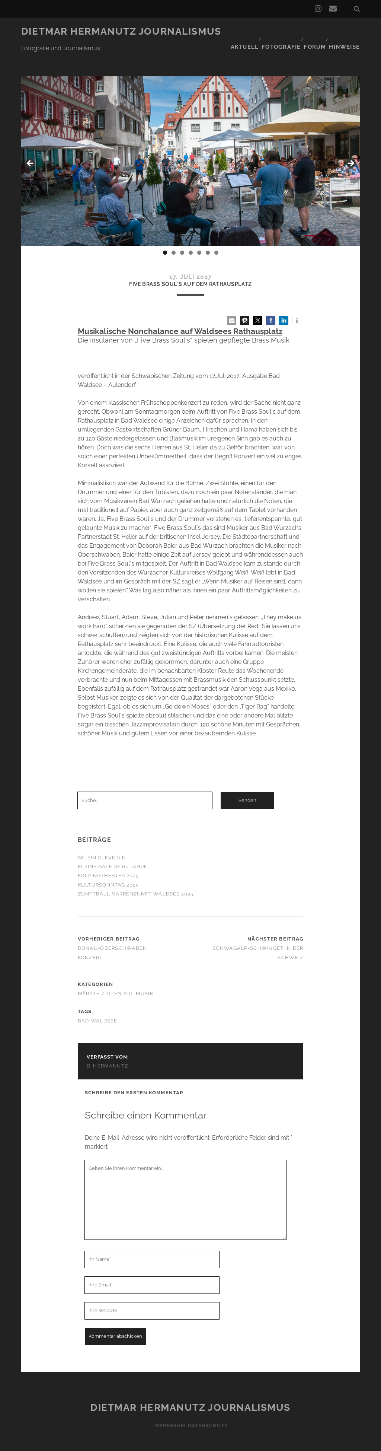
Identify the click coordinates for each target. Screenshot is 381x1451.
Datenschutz (210, 1403)
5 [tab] (199, 230)
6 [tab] (208, 230)
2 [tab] (174, 230)
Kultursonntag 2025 (108, 862)
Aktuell (239, 31)
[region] (190, 143)
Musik (144, 971)
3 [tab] (182, 230)
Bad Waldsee (98, 998)
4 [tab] (191, 230)
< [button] (30, 141)
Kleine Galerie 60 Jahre (113, 844)
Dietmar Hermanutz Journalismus (121, 31)
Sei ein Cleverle (102, 835)
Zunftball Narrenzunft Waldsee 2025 (135, 871)
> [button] (350, 141)
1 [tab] (165, 230)
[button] (231, 298)
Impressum (167, 1403)
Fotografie (278, 31)
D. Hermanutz (107, 1043)
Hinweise (346, 31)
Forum (313, 31)
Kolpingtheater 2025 (108, 853)
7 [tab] (216, 230)
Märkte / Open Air (105, 971)
